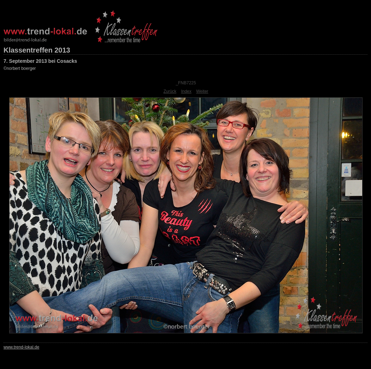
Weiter (202, 91)
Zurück (169, 91)
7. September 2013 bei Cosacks (40, 61)
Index (186, 91)
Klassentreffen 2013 (37, 50)
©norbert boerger (20, 68)
